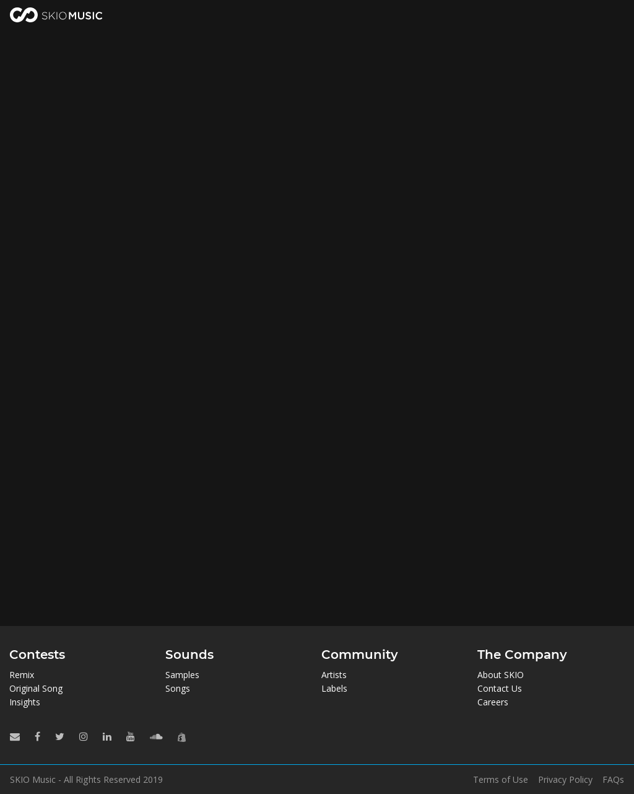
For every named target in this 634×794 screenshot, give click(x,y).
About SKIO (500, 675)
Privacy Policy (565, 779)
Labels (334, 688)
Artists (334, 675)
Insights (24, 702)
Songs (177, 688)
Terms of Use (500, 779)
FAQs (613, 779)
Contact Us (499, 688)
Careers (492, 702)
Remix (21, 675)
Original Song (36, 688)
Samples (182, 675)
